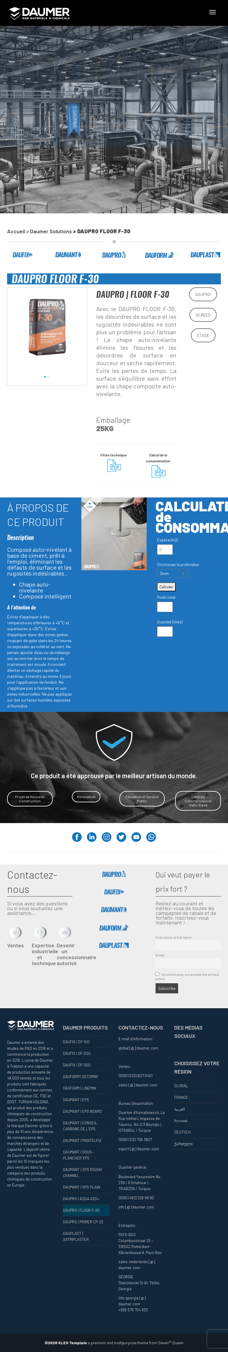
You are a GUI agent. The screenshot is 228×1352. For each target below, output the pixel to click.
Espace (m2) (167, 540)
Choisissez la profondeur (178, 564)
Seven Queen (170, 1342)
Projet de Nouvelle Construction (30, 799)
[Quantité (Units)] (165, 631)
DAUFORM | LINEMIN (79, 1088)
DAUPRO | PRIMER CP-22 (83, 1221)
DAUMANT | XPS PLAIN (81, 1187)
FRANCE (181, 1097)
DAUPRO (203, 294)
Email (160, 955)
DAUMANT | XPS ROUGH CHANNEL (82, 1172)
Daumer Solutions (51, 231)
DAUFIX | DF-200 (77, 1053)
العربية (179, 1109)
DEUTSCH (182, 1132)
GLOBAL (181, 1085)
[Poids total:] (165, 607)
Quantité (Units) (170, 622)
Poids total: (166, 597)
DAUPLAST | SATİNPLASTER (76, 1236)
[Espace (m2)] (165, 549)
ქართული (183, 1143)
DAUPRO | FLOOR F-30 (81, 1210)
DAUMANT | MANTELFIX (82, 1140)
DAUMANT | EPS (76, 1099)
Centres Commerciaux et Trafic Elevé (198, 801)
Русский (181, 1120)
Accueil (16, 231)
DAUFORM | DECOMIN (80, 1076)
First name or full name (174, 937)
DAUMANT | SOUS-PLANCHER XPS (78, 1155)
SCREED (203, 314)
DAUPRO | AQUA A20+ (81, 1198)
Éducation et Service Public (142, 799)
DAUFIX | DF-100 (76, 1041)
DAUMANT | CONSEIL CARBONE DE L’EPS (80, 1126)
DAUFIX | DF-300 (77, 1065)
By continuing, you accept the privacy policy (187, 976)
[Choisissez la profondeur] (172, 573)
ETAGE (203, 335)
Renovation (86, 797)
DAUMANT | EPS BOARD (82, 1111)
